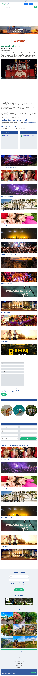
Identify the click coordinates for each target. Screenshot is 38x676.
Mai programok (4, 0)
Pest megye (23, 35)
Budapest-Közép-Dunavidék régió (12, 35)
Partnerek (19, 667)
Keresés (28, 438)
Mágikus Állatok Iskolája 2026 (13, 46)
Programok (4, 36)
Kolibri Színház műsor (8, 126)
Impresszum (19, 663)
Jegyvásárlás (34, 0)
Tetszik (9, 603)
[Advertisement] (19, 16)
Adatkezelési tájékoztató (19, 661)
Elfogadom (34, 672)
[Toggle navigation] (35, 4)
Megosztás (30, 603)
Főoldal (2, 35)
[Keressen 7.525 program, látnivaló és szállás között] (17, 7)
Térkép (27, 1)
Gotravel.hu (11, 598)
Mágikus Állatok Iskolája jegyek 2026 (14, 120)
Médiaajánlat (19, 657)
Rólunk (19, 654)
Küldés (3, 394)
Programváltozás (19, 665)
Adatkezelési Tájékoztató (11, 391)
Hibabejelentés (19, 659)
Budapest (30, 35)
